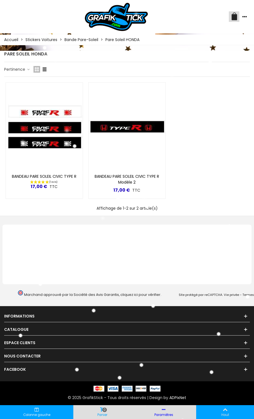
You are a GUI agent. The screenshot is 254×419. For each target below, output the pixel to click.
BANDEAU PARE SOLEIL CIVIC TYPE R (44, 176)
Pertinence (17, 69)
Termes (248, 295)
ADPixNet (177, 397)
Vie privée (231, 295)
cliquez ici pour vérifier (140, 294)
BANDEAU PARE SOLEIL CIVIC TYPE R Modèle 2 (127, 179)
